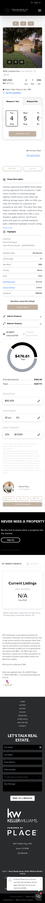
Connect (22, 726)
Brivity (21, 897)
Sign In (36, 2)
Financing (22, 716)
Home (22, 702)
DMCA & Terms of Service (24, 900)
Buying (22, 709)
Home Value (22, 719)
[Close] (41, 879)
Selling (22, 712)
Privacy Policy (7, 900)
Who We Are (22, 723)
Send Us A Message (22, 798)
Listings (22, 705)
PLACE (22, 874)
